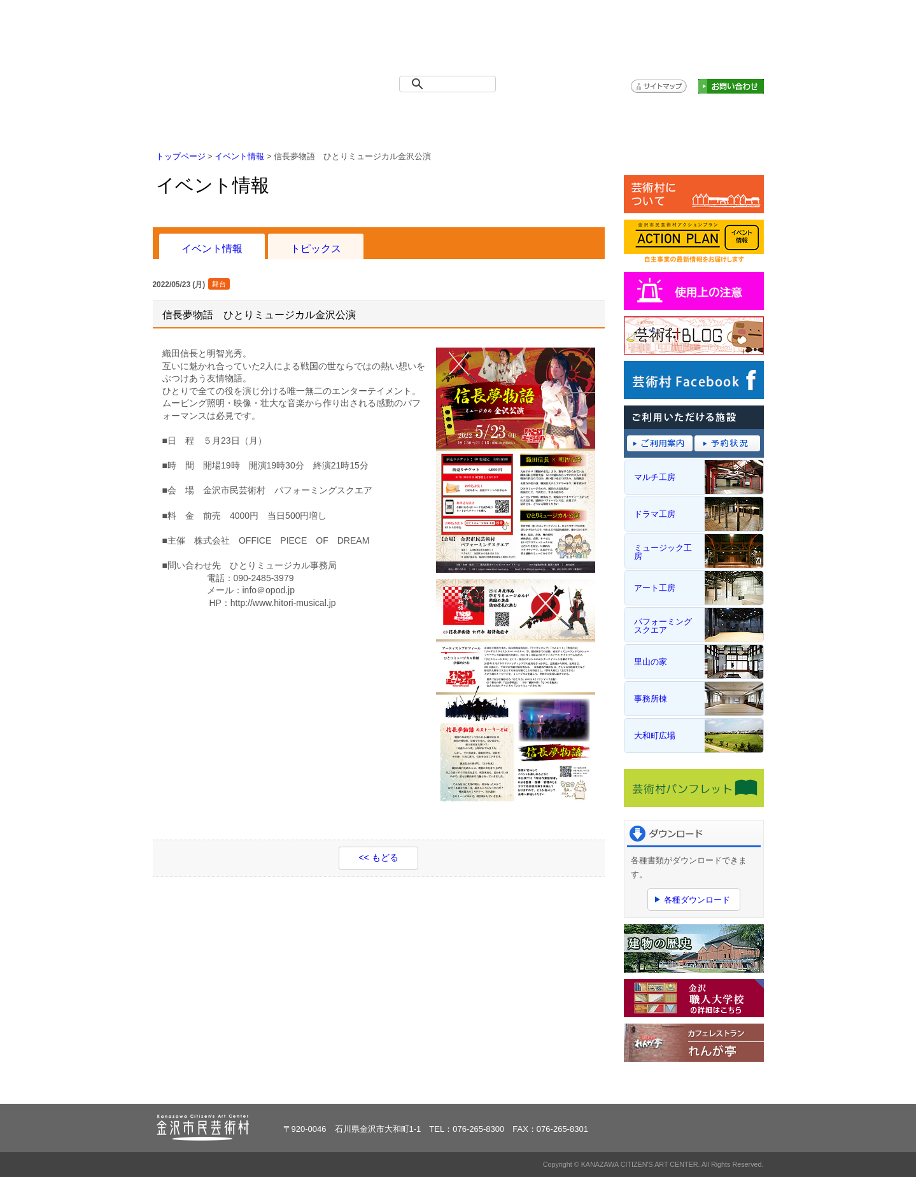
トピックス (315, 248)
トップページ (196, 114)
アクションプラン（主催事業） (720, 114)
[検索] (450, 84)
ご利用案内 (458, 114)
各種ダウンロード (697, 900)
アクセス (632, 114)
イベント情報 (283, 114)
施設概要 (370, 114)
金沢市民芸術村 (226, 38)
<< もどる (378, 857)
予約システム (545, 114)
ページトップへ (725, 1086)
